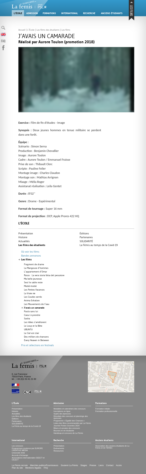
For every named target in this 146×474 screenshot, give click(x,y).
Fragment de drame (34, 264)
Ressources (58, 451)
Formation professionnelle (106, 411)
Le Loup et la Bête (33, 325)
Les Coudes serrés (33, 296)
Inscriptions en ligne (61, 411)
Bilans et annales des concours (66, 428)
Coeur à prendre (32, 315)
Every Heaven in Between (36, 340)
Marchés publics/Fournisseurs (44, 465)
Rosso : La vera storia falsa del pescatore (44, 275)
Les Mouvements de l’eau (36, 304)
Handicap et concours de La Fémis (68, 433)
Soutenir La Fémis (69, 465)
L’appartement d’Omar (35, 271)
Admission (32, 13)
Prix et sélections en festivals (37, 345)
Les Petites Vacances (34, 289)
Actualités (24, 241)
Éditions (84, 233)
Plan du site (17, 468)
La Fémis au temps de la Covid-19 (99, 245)
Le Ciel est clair (31, 333)
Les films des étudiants (31, 245)
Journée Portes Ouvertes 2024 (66, 426)
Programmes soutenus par (27, 449)
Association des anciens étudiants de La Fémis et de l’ (112, 447)
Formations (49, 13)
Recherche (89, 13)
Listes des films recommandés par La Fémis (72, 423)
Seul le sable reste (33, 282)
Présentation (25, 233)
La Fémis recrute (20, 465)
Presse (93, 465)
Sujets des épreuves (62, 414)
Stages (83, 465)
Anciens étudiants (111, 13)
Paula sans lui (31, 311)
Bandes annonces (31, 255)
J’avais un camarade (34, 307)
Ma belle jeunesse (33, 278)
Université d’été (18, 453)
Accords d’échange (20, 455)
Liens (101, 465)
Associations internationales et (28, 459)
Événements (58, 448)
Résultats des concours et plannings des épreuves (70, 417)
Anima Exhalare (32, 300)
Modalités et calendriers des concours (69, 409)
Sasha (27, 318)
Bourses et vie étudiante (63, 431)
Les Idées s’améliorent (35, 322)
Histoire (22, 237)
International (69, 13)
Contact (109, 465)
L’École (18, 13)
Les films (26, 259)
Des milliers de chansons (36, 336)
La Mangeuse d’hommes (36, 267)
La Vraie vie (29, 293)
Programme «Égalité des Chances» (68, 421)
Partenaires (86, 237)
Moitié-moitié (30, 286)
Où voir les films (30, 251)
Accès (119, 465)
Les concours (17, 446)
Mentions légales (33, 468)
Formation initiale (102, 409)
